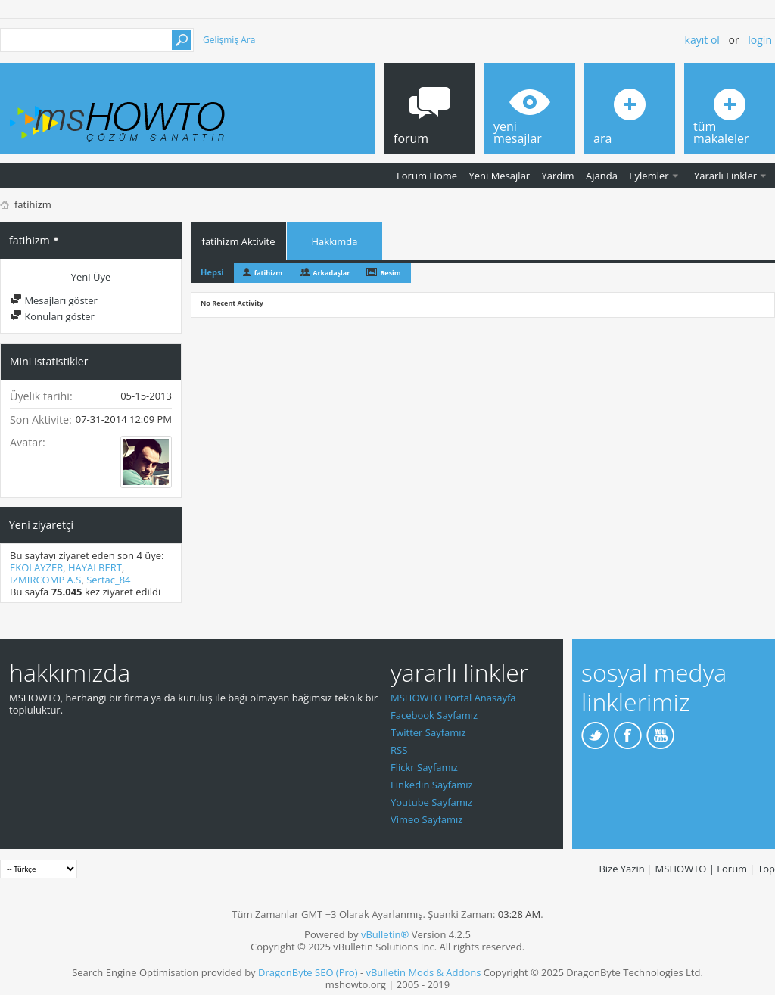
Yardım (558, 175)
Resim (390, 273)
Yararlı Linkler (725, 175)
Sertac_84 (108, 579)
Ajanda (602, 175)
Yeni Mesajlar (499, 175)
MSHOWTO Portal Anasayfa (453, 697)
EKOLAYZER (36, 567)
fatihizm (268, 273)
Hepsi (212, 272)
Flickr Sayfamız (424, 767)
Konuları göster (52, 316)
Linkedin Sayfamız (432, 784)
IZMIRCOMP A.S (45, 579)
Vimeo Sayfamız (426, 819)
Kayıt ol (702, 40)
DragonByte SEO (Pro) (308, 972)
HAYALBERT (95, 567)
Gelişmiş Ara (229, 39)
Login (760, 40)
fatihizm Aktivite (238, 241)
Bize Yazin (621, 868)
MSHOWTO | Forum (701, 868)
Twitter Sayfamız (428, 732)
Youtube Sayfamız (431, 802)
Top (766, 868)
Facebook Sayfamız (434, 715)
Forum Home (427, 175)
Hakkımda (335, 241)
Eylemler (648, 175)
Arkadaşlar (331, 273)
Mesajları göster (54, 300)
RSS (399, 750)
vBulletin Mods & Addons (423, 972)
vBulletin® (385, 934)
